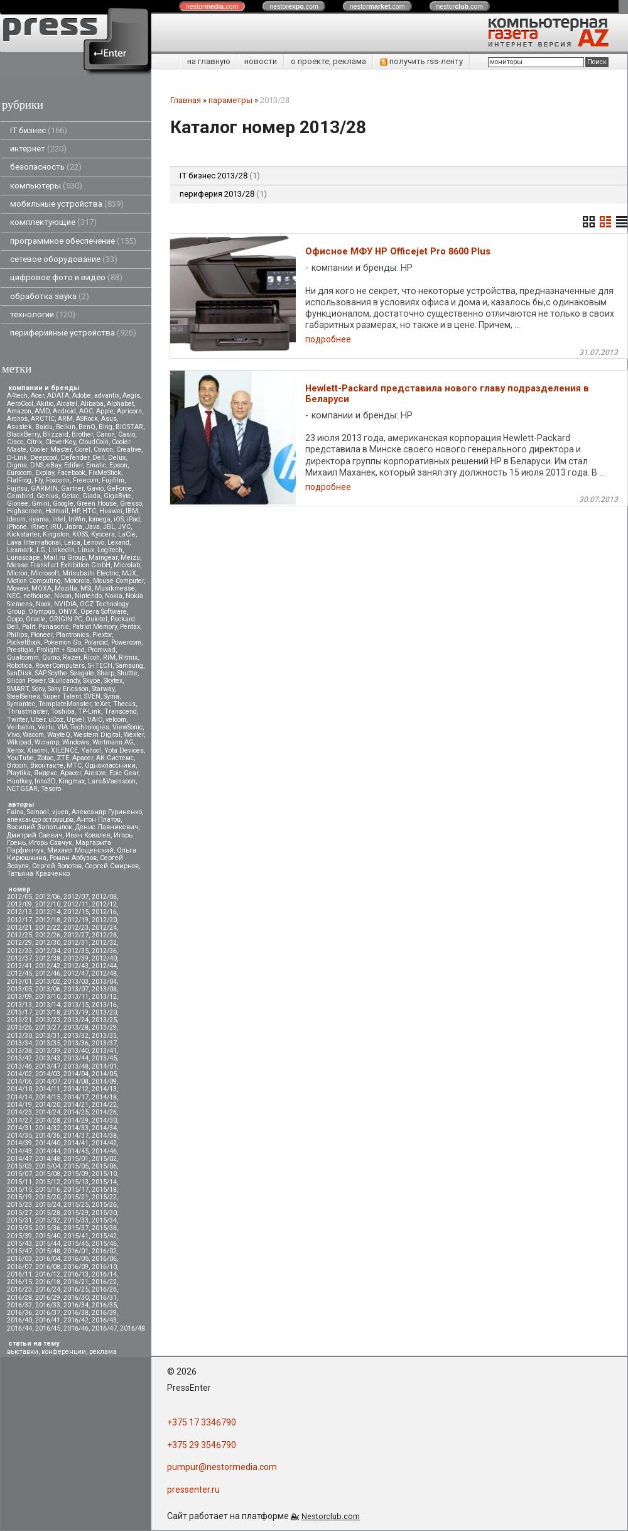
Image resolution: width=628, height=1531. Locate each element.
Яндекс (45, 773)
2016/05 (76, 1259)
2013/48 (76, 1066)
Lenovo (94, 542)
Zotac (45, 758)
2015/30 (104, 1213)
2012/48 (104, 973)
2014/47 (19, 1159)
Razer (71, 657)
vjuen (60, 812)
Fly (39, 480)
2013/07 (76, 989)
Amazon (19, 411)
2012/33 (19, 951)
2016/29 (47, 1298)
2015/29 (76, 1213)
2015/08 (47, 1174)
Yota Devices (124, 750)
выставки (22, 1352)
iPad (133, 519)
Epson (118, 465)
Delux (117, 458)
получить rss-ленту (421, 61)
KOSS (80, 534)
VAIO (94, 720)
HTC (89, 511)
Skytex (113, 681)
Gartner (72, 488)
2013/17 (19, 1012)
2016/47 (104, 1328)
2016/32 (19, 1305)
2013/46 (19, 1066)
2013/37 (104, 1043)
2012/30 (47, 943)
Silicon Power (26, 681)
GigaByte (117, 496)
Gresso (131, 503)
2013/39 (47, 1051)
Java (92, 527)
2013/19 (76, 1012)
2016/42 (76, 1320)
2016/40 (19, 1320)
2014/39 (19, 1143)
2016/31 (104, 1298)
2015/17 (76, 1189)
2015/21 (76, 1197)
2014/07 (47, 1081)
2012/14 (47, 912)
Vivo (13, 735)
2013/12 (104, 997)
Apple (105, 411)
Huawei (110, 511)
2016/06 (104, 1259)
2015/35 (19, 1228)
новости (260, 61)
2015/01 (76, 1159)
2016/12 (47, 1274)
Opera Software (103, 611)
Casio (126, 434)
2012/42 (47, 966)
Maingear (103, 557)
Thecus (124, 704)
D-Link (17, 458)
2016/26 (104, 1289)
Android (64, 411)
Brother (82, 434)
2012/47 (76, 973)
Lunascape (23, 557)
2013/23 (47, 1020)
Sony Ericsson (68, 689)
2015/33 (76, 1220)
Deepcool (44, 458)
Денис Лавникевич (106, 827)
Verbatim (21, 727)
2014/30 (104, 1120)
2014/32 (47, 1128)
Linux (86, 550)
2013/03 (76, 982)
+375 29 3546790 (201, 1445)
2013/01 (19, 982)
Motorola (77, 581)
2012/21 (19, 928)
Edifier (73, 465)
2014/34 (104, 1128)
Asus (109, 419)
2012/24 (104, 928)
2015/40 (47, 1236)
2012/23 (76, 928)
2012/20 (104, 920)
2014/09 (104, 1081)
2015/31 (19, 1220)
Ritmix (128, 657)
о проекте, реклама (328, 61)
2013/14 (47, 1005)
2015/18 (104, 1189)
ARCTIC (43, 419)
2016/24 (47, 1289)
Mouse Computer (118, 581)
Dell (98, 458)
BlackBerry (23, 434)
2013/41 (104, 1051)
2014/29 (76, 1120)
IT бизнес (38, 130)
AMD (42, 411)
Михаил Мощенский (80, 850)
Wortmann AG (113, 742)
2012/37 (19, 958)
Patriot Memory (94, 627)
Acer (37, 395)
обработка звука (49, 296)
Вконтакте (46, 765)
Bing (105, 427)
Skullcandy (64, 681)
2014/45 (76, 1151)
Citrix (34, 442)
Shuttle (127, 673)
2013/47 (47, 1066)
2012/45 (19, 973)
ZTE (63, 758)
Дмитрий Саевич (34, 835)
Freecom (86, 480)
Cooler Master (51, 449)
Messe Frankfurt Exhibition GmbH (59, 565)
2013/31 (47, 1036)
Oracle (36, 619)
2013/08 (104, 989)
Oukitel (96, 619)
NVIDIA (65, 604)
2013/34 (19, 1043)
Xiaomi (37, 750)
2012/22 (47, 928)
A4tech (17, 395)
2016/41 (47, 1320)
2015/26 (104, 1205)
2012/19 (76, 920)
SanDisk (19, 673)
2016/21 (76, 1282)
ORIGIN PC (65, 619)
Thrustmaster (27, 711)
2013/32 (76, 1036)
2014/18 (104, 1097)
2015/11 (19, 1182)
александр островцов (40, 819)
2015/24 (47, 1205)
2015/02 (104, 1159)
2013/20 (104, 1012)
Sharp (105, 673)
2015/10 (104, 1174)
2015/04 (47, 1166)
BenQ (86, 427)
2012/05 (19, 897)
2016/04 (47, 1259)
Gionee (17, 503)
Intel (58, 519)
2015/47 (19, 1251)
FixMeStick (105, 473)
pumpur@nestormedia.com (222, 1467)
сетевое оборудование (63, 259)
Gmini (40, 503)
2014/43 (19, 1151)
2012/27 (76, 935)
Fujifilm (113, 480)
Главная (185, 100)
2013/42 (19, 1058)
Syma (111, 696)
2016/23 (19, 1289)
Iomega (100, 519)
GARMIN (44, 488)
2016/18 (47, 1282)
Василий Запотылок (39, 827)
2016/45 (47, 1328)
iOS (119, 519)
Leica (72, 542)
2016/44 (19, 1328)
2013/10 (47, 997)
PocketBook (24, 642)
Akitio (44, 404)
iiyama (39, 519)
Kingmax (71, 781)
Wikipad (19, 742)
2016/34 (76, 1305)
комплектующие (53, 222)
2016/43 (104, 1320)
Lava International (34, 542)
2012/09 (19, 904)
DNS (36, 465)
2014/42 (104, 1143)
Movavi (17, 588)
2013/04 (104, 982)
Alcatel (67, 404)
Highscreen (24, 511)
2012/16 (104, 912)
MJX (129, 573)
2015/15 (19, 1189)
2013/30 (19, 1036)
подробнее (328, 339)
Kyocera (103, 534)
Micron (17, 573)
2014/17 (76, 1097)
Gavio (95, 488)
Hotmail (56, 511)
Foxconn (58, 480)
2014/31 (19, 1128)
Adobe (81, 395)
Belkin (65, 427)
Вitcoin (17, 765)
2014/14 (19, 1097)
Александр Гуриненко (107, 812)
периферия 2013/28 (223, 194)
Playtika (19, 773)
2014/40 (47, 1143)
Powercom (126, 642)
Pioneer (42, 635)
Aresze (95, 773)
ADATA (58, 395)
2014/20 (47, 1105)
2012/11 (76, 904)
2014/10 (19, 1089)
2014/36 (47, 1135)
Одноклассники (110, 765)
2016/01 (76, 1251)
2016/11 (19, 1274)
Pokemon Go (62, 642)
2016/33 (47, 1305)
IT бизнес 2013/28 (220, 175)
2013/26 (19, 1027)
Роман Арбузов (73, 858)
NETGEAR (22, 789)
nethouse (37, 596)
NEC (13, 596)
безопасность (46, 167)
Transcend (120, 711)
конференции (63, 1352)
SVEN (92, 696)
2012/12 (104, 904)
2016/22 (104, 1282)
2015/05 (76, 1166)
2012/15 (76, 912)
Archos (17, 419)
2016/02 (104, 1251)
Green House (97, 503)
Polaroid (96, 642)
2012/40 (104, 958)
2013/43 (47, 1058)
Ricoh (92, 657)
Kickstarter (23, 534)
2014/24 (47, 1112)
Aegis (131, 395)
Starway (103, 689)
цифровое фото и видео (66, 277)
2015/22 (104, 1197)
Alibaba (92, 404)
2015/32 (47, 1220)
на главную (208, 61)
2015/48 (47, 1251)
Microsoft (45, 573)
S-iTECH (100, 666)
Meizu (130, 557)
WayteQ (58, 735)
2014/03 (47, 1074)
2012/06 (47, 897)
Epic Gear (123, 773)
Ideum (16, 519)
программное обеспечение (73, 241)
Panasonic (53, 627)
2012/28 (104, 935)
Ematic (96, 465)
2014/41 (76, 1143)
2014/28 (47, 1120)
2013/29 (104, 1027)
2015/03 (19, 1166)
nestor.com (212, 6)
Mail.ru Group (64, 557)
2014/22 (104, 1105)
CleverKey (60, 442)
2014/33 (76, 1128)
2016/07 (19, 1267)
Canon (105, 434)
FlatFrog (19, 480)
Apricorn (129, 411)
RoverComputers (60, 666)
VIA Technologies (83, 727)
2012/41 (19, 966)
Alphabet (120, 404)
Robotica (19, 666)
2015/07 (19, 1174)
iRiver (38, 527)
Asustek (19, 427)
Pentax (130, 627)
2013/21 (19, 1020)
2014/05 (104, 1074)
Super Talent (62, 696)
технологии (42, 314)
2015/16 (47, 1189)
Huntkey (19, 781)
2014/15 (47, 1097)
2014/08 (76, 1081)
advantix (106, 395)
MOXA (41, 588)
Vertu (46, 727)
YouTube (20, 758)
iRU (56, 527)
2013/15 (76, 1005)
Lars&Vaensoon (112, 781)
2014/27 (19, 1120)
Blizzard (55, 434)
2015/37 (76, 1228)
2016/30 (76, 1298)
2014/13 (104, 1089)
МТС (74, 765)
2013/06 (47, 989)
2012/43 (76, 966)
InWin (76, 519)
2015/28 (47, 1213)
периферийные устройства (73, 332)
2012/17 (19, 920)
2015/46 (104, 1244)
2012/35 (76, 951)
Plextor (102, 635)
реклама (103, 1352)
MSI (86, 588)
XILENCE (64, 750)
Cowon (103, 449)
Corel (82, 449)
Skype (91, 681)
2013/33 (104, 1036)
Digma (17, 465)
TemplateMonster (64, 704)
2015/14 (104, 1182)
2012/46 (47, 973)
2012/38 (47, 958)
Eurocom (19, 473)
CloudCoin (93, 442)
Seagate (82, 673)
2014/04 (76, 1074)
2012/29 (19, 943)
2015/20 (47, 1197)
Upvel (75, 720)
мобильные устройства (67, 204)
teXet (102, 704)
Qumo (51, 657)
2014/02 (19, 1074)
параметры (230, 100)
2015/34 (104, 1220)
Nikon (63, 596)
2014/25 (76, 1112)
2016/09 (76, 1267)
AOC (86, 411)
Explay (44, 473)
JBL (109, 527)
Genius (47, 496)
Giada (91, 496)
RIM (109, 657)
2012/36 (104, 951)
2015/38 (104, 1228)
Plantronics (72, 635)
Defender (75, 458)
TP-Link (89, 711)
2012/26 (47, 935)
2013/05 (19, 989)
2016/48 (132, 1328)
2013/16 (104, 1005)
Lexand (118, 542)
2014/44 (47, 1151)
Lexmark (20, 550)
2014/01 (104, 1066)
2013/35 (47, 1043)
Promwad (102, 650)
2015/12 (47, 1182)
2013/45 (104, 1058)
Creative (128, 449)
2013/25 (104, 1020)
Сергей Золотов (57, 866)
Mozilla (66, 588)
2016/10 (104, 1267)
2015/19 (19, 1197)
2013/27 (47, 1027)
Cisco (15, 442)
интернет (38, 148)
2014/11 (47, 1089)
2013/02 (47, 982)
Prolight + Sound (60, 650)
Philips (17, 635)
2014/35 (19, 1135)
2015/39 (19, 1236)
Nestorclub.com (330, 1516)
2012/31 (76, 943)
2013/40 (76, 1051)
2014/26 (104, 1112)
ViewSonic (127, 727)
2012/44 (104, 966)
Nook (43, 604)
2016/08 (47, 1267)
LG (40, 550)
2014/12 (76, 1089)
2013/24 (76, 1020)
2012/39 (76, 958)
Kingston (56, 534)
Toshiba (63, 711)
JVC (124, 527)
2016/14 (104, 1274)
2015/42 (104, 1236)
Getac (70, 496)
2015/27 (19, 1213)
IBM (132, 511)
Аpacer (82, 758)
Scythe (57, 673)
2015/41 (76, 1236)
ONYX (67, 611)
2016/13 (76, 1274)
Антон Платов (99, 819)
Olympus (41, 611)
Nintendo (88, 596)
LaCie (127, 534)
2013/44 (76, 1058)
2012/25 (19, 935)
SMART (18, 689)
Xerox (15, 750)
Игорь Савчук (50, 843)
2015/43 (19, 1244)
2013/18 (47, 1012)
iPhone (17, 527)
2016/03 (19, 1259)
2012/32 (104, 943)
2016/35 (104, 1305)
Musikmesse (115, 588)
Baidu (44, 427)
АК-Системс (115, 758)
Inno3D (45, 781)
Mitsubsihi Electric (90, 573)
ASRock (87, 419)
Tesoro (51, 789)
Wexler (134, 735)
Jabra (73, 527)
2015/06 (104, 1166)
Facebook (71, 473)
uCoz (55, 720)
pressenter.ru (193, 1490)
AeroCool (20, 404)
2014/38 (104, 1135)
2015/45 (76, 1244)
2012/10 (47, 904)
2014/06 (19, 1081)
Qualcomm (23, 657)
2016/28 (19, 1298)
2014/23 (19, 1112)
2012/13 (19, 912)
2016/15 (19, 1282)
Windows (75, 742)
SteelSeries (23, 696)
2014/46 (104, 1151)
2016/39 (104, 1313)
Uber (38, 720)
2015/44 (47, 1244)
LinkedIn (61, 550)
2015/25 (76, 1205)
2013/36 (76, 1043)
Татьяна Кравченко (38, 873)
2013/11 (76, 997)
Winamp (47, 742)
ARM (65, 419)
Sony (38, 689)
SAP (40, 673)
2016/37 (47, 1313)
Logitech (109, 550)
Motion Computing (34, 581)
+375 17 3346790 (201, 1422)
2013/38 (19, 1051)
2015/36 (47, 1228)
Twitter (17, 720)
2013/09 (19, 997)
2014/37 (76, 1135)
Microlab (127, 565)
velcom (116, 720)
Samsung (129, 666)
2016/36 (19, 1313)
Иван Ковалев (88, 835)
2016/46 (76, 1328)
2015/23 (19, 1205)
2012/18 (47, 920)
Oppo (15, 619)
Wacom (33, 735)
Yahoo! (91, 750)
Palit (28, 627)
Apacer (70, 773)
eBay (53, 465)
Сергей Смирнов (112, 866)
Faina (15, 812)
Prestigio (20, 650)
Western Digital (97, 735)
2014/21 (76, 1105)
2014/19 (19, 1105)
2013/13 (19, 1005)
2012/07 (76, 897)
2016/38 (76, 1313)
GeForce (119, 488)
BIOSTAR (129, 427)
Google (63, 503)
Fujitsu (17, 488)
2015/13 (76, 1182)
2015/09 (76, 1174)
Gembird (20, 496)
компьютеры (46, 185)
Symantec (21, 704)
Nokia (113, 596)
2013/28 (76, 1027)
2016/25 (76, 1289)
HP (75, 511)
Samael (38, 812)
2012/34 (47, 951)
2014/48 (47, 1159)
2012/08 (104, 897)
